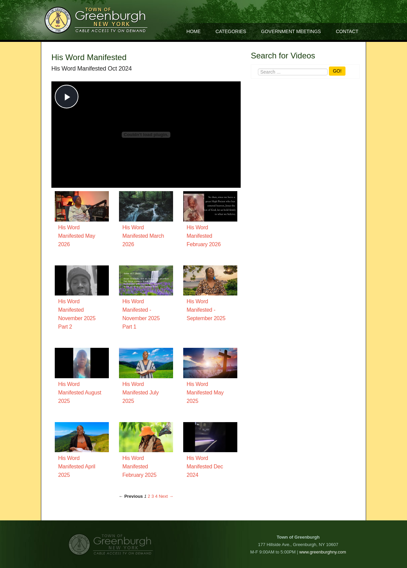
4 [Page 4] (156, 496)
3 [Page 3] (152, 496)
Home (194, 31)
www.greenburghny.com (322, 551)
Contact (347, 31)
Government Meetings (291, 31)
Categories (231, 31)
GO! (337, 71)
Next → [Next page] (166, 496)
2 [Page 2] (149, 496)
